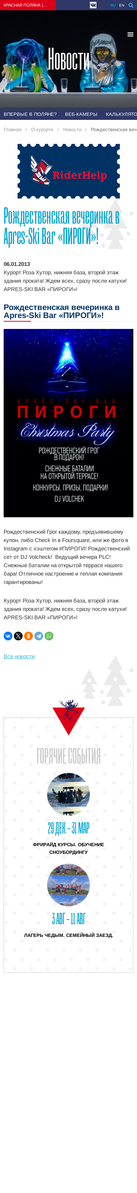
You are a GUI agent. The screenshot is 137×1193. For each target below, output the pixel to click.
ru (112, 5)
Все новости (19, 656)
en (121, 5)
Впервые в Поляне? (30, 114)
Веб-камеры (81, 114)
